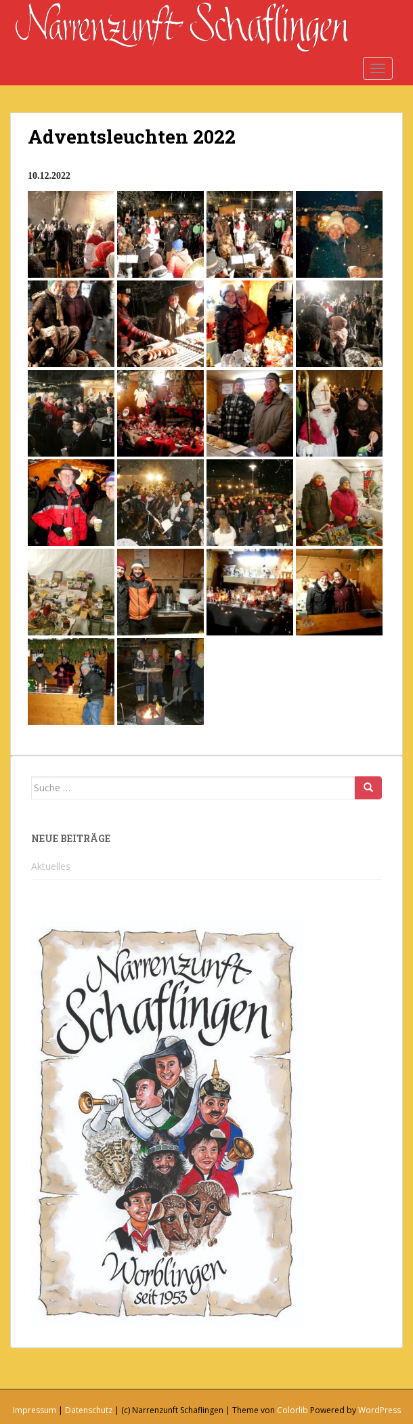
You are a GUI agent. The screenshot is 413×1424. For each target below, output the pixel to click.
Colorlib (292, 1410)
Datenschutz (88, 1410)
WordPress (379, 1410)
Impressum (34, 1410)
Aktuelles (50, 866)
